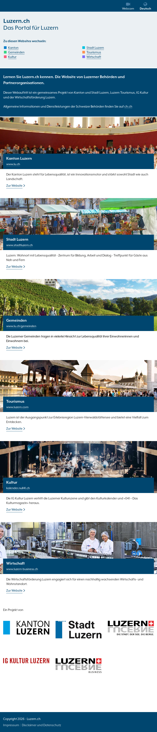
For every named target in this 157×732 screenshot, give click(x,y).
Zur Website (14, 185)
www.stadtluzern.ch (19, 245)
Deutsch (145, 6)
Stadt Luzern (95, 47)
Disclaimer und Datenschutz (41, 725)
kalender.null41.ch (18, 488)
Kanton (13, 47)
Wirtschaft (94, 57)
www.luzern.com (17, 407)
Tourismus (94, 52)
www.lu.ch (13, 164)
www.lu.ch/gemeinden (21, 326)
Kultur (12, 57)
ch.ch (128, 106)
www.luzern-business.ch (22, 569)
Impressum (11, 725)
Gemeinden (16, 52)
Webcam (128, 6)
